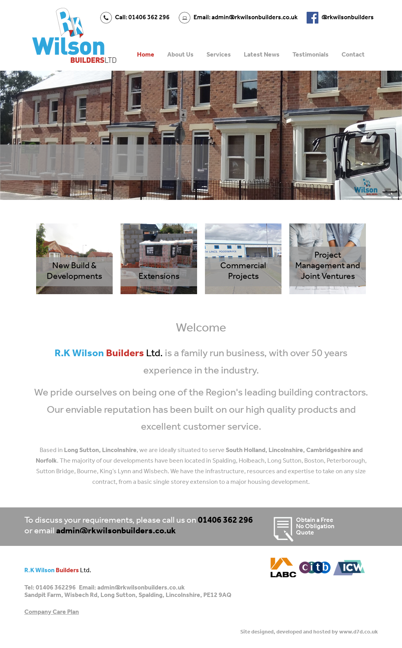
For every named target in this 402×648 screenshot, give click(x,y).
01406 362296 (56, 588)
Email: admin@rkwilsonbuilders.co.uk (246, 18)
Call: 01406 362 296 (142, 18)
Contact (353, 55)
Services (218, 55)
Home (145, 55)
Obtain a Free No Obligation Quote (302, 526)
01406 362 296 (225, 520)
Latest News (262, 55)
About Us (180, 55)
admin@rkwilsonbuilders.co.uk (116, 531)
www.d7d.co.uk (358, 632)
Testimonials (310, 55)
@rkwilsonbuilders (348, 18)
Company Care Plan (51, 612)
